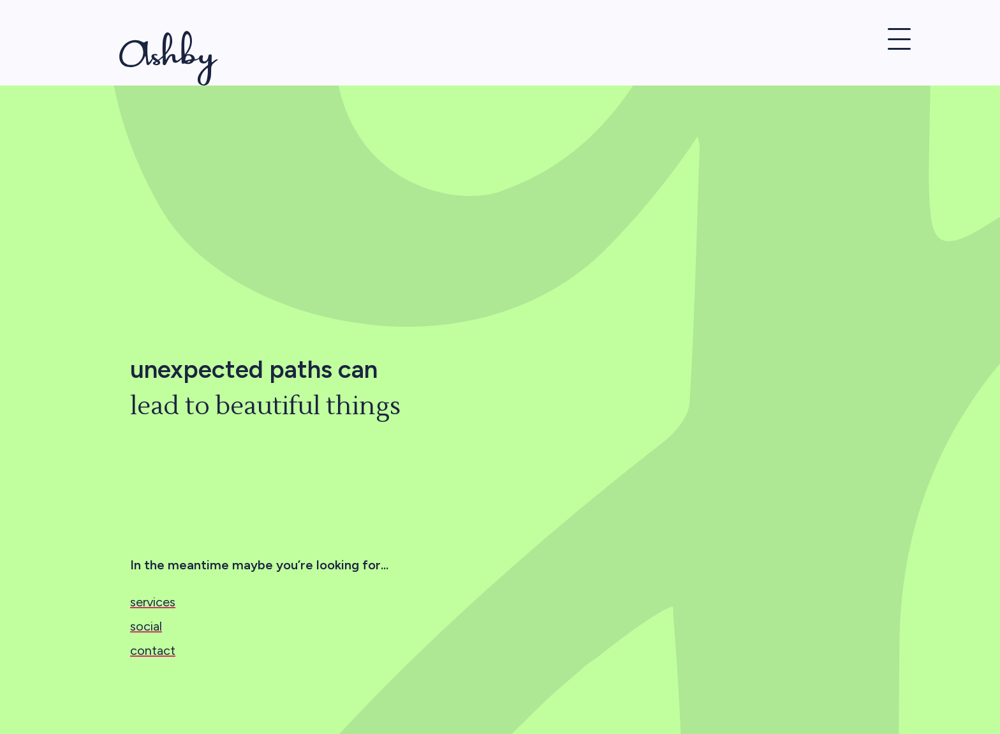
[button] (899, 42)
